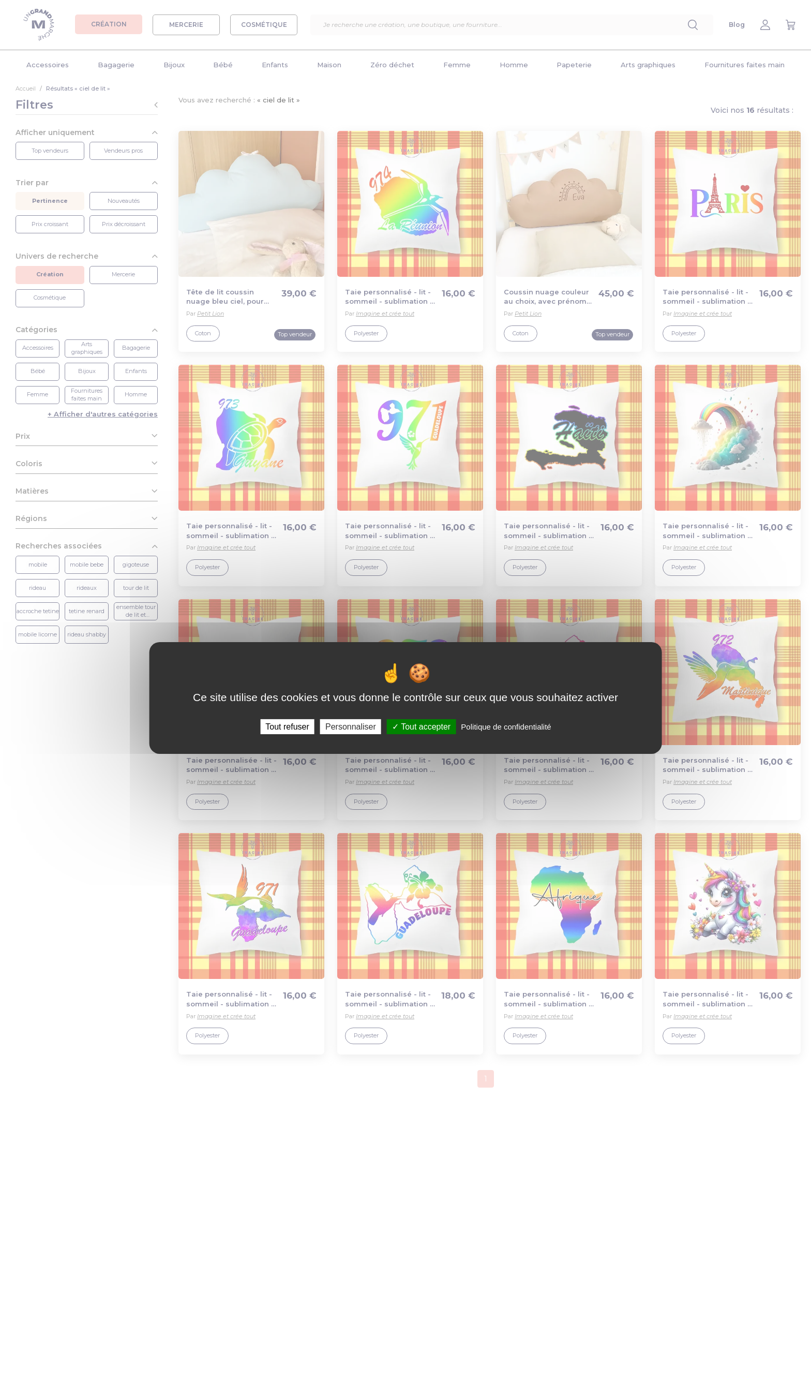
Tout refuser (287, 726)
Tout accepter (421, 726)
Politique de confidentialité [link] (506, 726)
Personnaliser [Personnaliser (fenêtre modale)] (350, 726)
